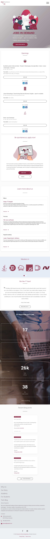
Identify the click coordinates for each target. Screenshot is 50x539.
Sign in (26, 176)
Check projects (25, 307)
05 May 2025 (16, 473)
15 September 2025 (18, 452)
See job (25, 77)
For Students (5, 497)
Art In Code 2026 (17, 419)
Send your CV (26, 172)
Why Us (3, 487)
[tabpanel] (4, 268)
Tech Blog (4, 500)
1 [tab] (24, 275)
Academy (4, 493)
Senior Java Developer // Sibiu (21, 40)
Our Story (4, 490)
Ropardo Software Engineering (22, 534)
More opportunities (20, 44)
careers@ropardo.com (7, 523)
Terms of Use (28, 536)
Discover (6, 211)
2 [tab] (25, 275)
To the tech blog (27, 479)
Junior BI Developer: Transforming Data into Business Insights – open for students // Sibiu (25, 37)
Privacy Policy (22, 536)
